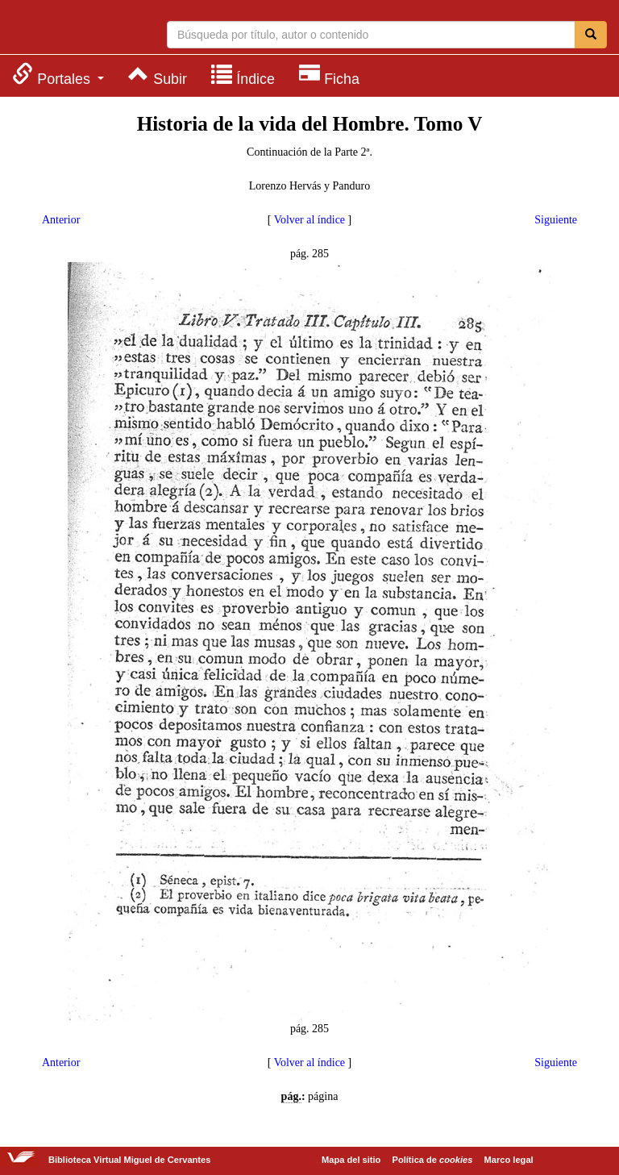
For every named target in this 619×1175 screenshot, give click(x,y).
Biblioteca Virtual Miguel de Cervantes (76, 29)
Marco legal (509, 1160)
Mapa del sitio (351, 1160)
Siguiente (555, 220)
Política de (433, 1160)
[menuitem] (58, 74)
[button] (58, 74)
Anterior (61, 220)
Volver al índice (309, 220)
